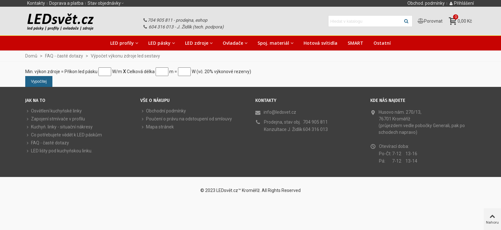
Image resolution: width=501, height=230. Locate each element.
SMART (355, 43)
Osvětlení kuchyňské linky (53, 111)
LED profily (122, 43)
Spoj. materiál (273, 43)
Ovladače (233, 43)
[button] (106, 3)
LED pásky (159, 43)
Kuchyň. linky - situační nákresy (59, 127)
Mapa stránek (157, 127)
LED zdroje (196, 43)
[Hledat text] (365, 21)
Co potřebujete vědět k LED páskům (63, 135)
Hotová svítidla (320, 43)
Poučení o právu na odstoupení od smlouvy (186, 119)
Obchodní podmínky (163, 111)
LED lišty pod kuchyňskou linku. (58, 151)
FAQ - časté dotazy (47, 143)
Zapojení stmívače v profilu (55, 119)
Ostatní (382, 43)
